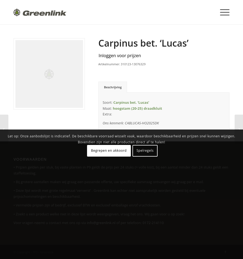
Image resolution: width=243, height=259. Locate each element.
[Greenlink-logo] (40, 12)
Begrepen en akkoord (109, 150)
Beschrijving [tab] (113, 87)
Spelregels (145, 150)
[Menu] (222, 12)
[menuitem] (222, 12)
